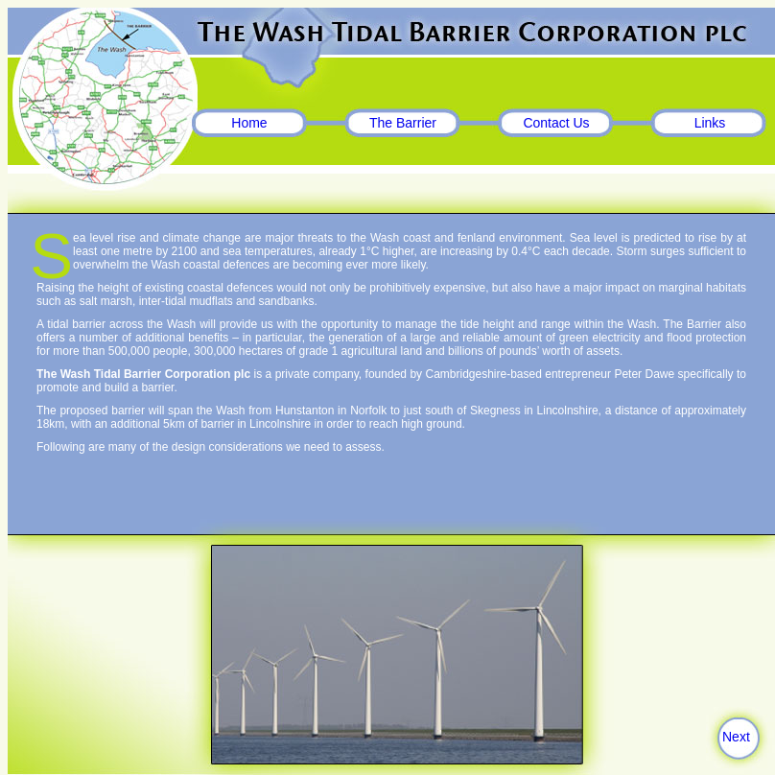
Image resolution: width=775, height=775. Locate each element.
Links (710, 122)
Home (249, 122)
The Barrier (402, 122)
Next (736, 736)
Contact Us (556, 122)
